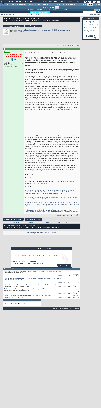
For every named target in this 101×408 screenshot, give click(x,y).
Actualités (16, 226)
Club (77, 1)
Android (52, 7)
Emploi (56, 1)
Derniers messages (6, 14)
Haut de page (75, 312)
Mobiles (90, 4)
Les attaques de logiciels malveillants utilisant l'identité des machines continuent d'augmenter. (32, 275)
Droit (70, 1)
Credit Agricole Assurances (26, 259)
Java (51, 4)
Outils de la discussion (63, 45)
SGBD (78, 4)
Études (63, 1)
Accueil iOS (31, 10)
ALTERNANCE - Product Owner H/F (24, 257)
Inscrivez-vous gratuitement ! (40, 12)
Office (84, 4)
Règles (37, 14)
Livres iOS (55, 10)
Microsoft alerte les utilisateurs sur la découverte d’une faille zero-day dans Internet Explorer (32, 282)
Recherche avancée (94, 14)
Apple (22, 18)
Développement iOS (33, 18)
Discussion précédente (34, 236)
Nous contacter (57, 312)
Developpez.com (66, 312)
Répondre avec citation (63, 218)
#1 (78, 49)
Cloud (31, 4)
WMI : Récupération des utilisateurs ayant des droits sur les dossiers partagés (27, 299)
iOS (57, 7)
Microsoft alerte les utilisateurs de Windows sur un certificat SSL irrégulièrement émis (30, 288)
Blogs (32, 1)
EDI (63, 4)
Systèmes (97, 4)
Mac (61, 10)
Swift (65, 10)
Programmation (70, 4)
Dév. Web (57, 4)
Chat (38, 1)
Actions (15, 14)
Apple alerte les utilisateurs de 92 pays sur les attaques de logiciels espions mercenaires (44, 30)
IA (35, 4)
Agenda (27, 14)
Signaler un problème (33, 26)
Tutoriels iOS (47, 10)
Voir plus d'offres (64, 269)
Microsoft (45, 4)
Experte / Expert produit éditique (23, 264)
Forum (8, 18)
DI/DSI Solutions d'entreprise (19, 4)
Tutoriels (19, 1)
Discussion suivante (49, 236)
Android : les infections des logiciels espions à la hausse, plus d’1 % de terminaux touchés (31, 292)
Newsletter (47, 1)
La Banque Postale (22, 266)
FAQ (26, 1)
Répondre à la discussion (13, 26)
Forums (10, 1)
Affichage (75, 45)
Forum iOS (39, 10)
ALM (39, 4)
